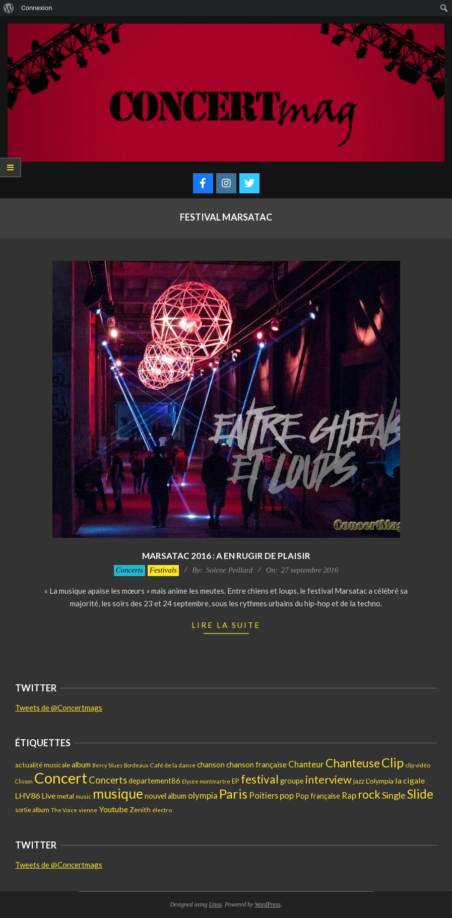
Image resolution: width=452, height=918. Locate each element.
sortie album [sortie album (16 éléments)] (32, 810)
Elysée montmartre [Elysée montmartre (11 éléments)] (206, 781)
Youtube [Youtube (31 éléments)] (113, 809)
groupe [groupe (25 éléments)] (292, 780)
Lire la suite (226, 624)
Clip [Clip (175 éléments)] (392, 762)
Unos (215, 904)
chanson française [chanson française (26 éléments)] (256, 764)
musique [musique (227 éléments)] (118, 794)
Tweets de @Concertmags (58, 707)
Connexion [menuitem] (36, 8)
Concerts (129, 570)
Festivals (163, 570)
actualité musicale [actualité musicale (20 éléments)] (42, 765)
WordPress (267, 904)
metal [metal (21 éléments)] (65, 796)
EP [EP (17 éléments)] (235, 781)
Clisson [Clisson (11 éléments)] (24, 781)
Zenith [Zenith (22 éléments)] (140, 809)
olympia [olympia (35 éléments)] (203, 796)
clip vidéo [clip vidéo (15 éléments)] (417, 765)
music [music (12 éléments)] (83, 796)
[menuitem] (9, 8)
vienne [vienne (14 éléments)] (88, 810)
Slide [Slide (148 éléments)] (420, 794)
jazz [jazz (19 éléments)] (358, 781)
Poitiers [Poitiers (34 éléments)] (263, 795)
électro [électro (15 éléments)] (162, 810)
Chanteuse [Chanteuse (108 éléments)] (353, 763)
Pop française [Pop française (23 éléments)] (317, 796)
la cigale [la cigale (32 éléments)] (410, 780)
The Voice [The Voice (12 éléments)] (64, 810)
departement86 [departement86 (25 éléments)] (154, 780)
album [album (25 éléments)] (81, 764)
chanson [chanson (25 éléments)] (211, 764)
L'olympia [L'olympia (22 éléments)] (380, 780)
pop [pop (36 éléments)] (287, 795)
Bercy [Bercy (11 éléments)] (99, 765)
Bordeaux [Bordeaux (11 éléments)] (136, 765)
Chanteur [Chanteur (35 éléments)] (306, 764)
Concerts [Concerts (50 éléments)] (108, 780)
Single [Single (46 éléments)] (394, 795)
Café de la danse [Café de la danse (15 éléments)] (173, 765)
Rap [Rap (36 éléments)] (349, 795)
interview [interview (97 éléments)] (328, 779)
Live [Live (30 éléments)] (48, 795)
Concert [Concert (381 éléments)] (60, 778)
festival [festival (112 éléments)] (260, 779)
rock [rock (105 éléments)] (369, 794)
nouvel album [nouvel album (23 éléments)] (165, 796)
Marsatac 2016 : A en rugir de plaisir (226, 555)
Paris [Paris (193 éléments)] (233, 793)
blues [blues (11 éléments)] (115, 765)
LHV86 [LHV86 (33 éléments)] (27, 795)
